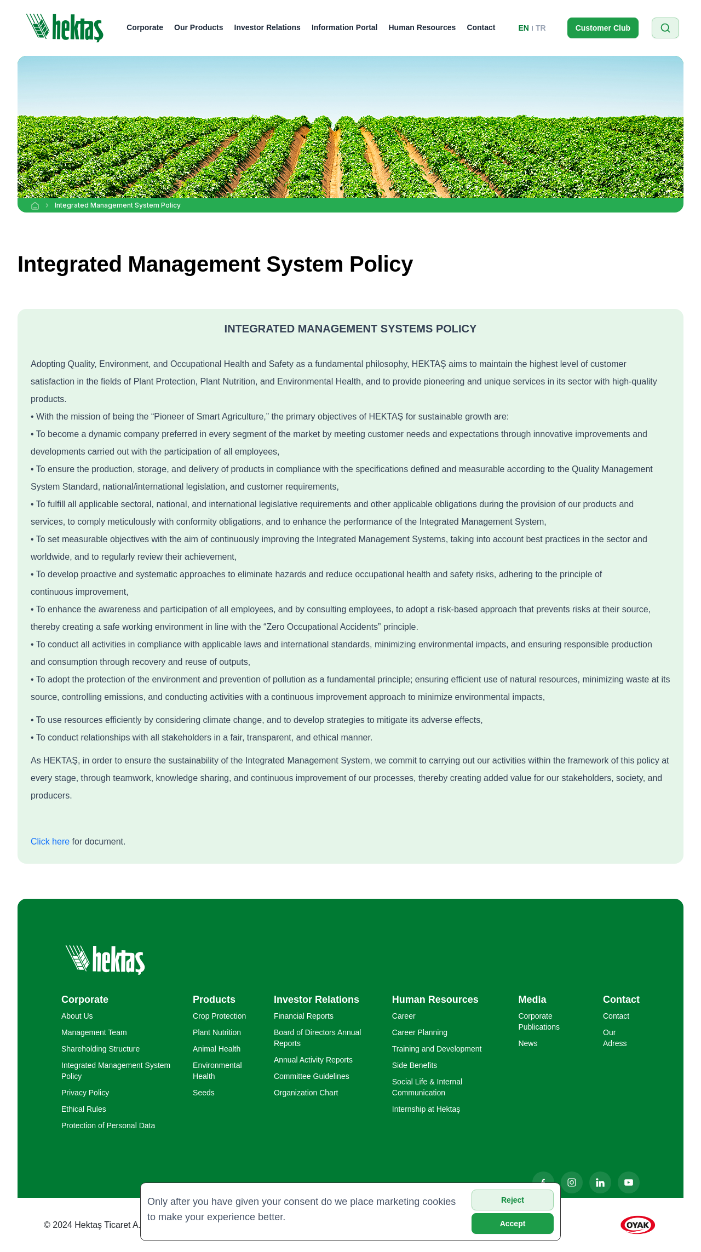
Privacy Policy (85, 1092)
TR (541, 28)
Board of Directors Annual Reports (317, 1038)
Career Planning (419, 1032)
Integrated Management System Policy (118, 205)
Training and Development (437, 1048)
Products (214, 999)
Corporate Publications (539, 1021)
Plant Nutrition (217, 1032)
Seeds (204, 1092)
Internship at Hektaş (426, 1109)
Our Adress (615, 1038)
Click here (50, 841)
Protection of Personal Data (108, 1125)
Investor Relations (267, 27)
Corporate (145, 27)
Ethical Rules (83, 1109)
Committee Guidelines (311, 1076)
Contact (481, 27)
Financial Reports (304, 1016)
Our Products (198, 27)
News (527, 1043)
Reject (512, 1200)
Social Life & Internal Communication (427, 1087)
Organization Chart (306, 1092)
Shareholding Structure (100, 1048)
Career (404, 1016)
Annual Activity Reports (313, 1059)
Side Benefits (415, 1065)
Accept (513, 1223)
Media (532, 999)
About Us (77, 1016)
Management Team (94, 1032)
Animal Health (216, 1048)
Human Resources (422, 27)
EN (524, 28)
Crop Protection (219, 1016)
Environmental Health (217, 1071)
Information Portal (345, 27)
